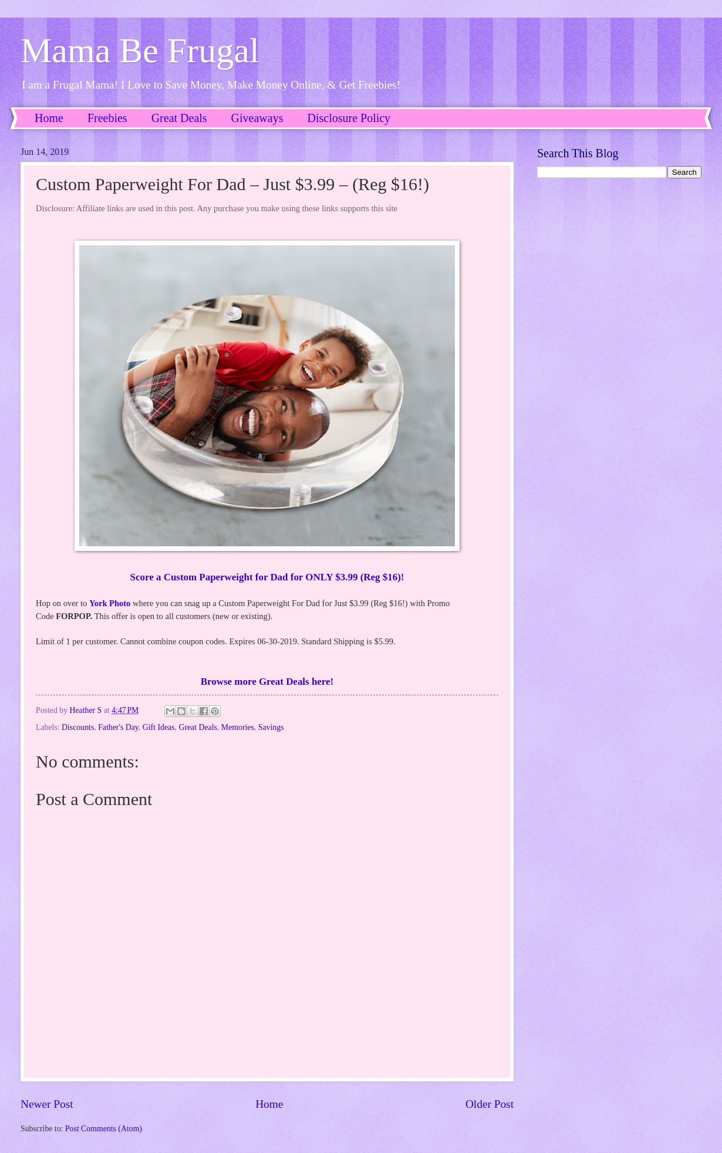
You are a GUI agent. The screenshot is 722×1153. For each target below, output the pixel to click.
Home (49, 117)
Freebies (107, 117)
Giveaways (257, 117)
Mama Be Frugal (140, 50)
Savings (271, 727)
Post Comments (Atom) (103, 1128)
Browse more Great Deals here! (267, 681)
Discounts (78, 727)
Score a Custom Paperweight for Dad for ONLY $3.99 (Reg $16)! (267, 577)
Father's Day (118, 727)
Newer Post (47, 1104)
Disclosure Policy (348, 117)
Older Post (489, 1104)
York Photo (109, 603)
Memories (237, 727)
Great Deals (179, 117)
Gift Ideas (159, 727)
